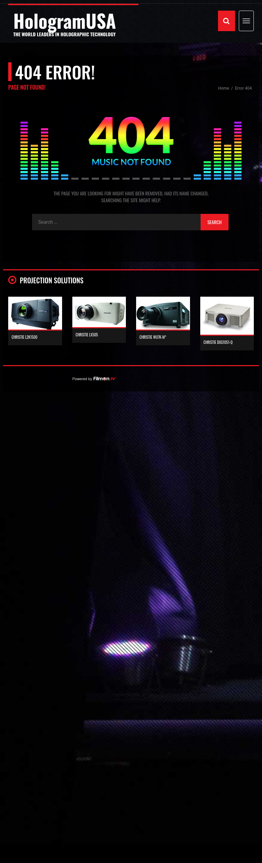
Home (224, 88)
